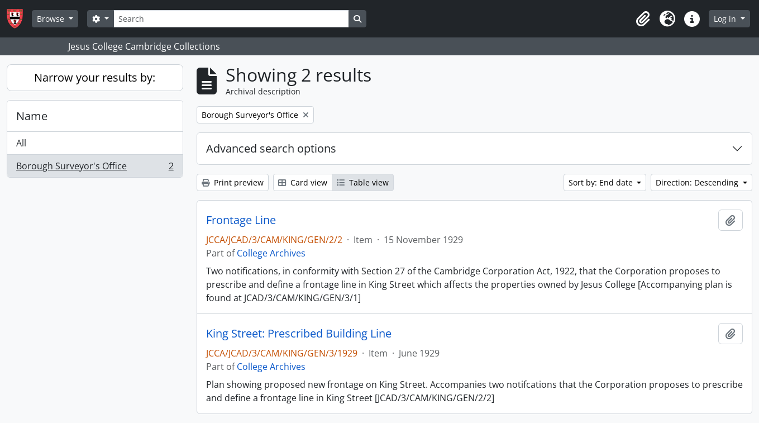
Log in (726, 18)
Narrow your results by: (94, 77)
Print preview (233, 182)
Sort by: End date (602, 182)
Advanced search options (271, 148)
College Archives (271, 253)
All (21, 143)
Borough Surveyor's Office (95, 168)
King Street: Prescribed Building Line (299, 333)
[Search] (231, 18)
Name (31, 115)
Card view (302, 182)
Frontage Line (241, 220)
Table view (363, 182)
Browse (51, 18)
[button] (643, 19)
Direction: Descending (698, 182)
